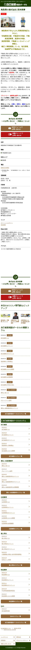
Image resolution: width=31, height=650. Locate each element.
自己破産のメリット (7, 346)
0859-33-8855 (5, 167)
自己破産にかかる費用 (7, 369)
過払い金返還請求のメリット (9, 408)
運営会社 (18, 637)
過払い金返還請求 (12, 389)
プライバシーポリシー (22, 640)
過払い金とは (5, 392)
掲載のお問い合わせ (6, 643)
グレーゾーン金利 (6, 400)
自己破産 (10, 335)
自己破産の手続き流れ (7, 385)
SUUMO (3, 225)
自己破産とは (5, 338)
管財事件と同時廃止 (7, 361)
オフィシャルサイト (7, 223)
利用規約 (3, 640)
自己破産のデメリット (7, 353)
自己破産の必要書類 (7, 377)
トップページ (4, 637)
